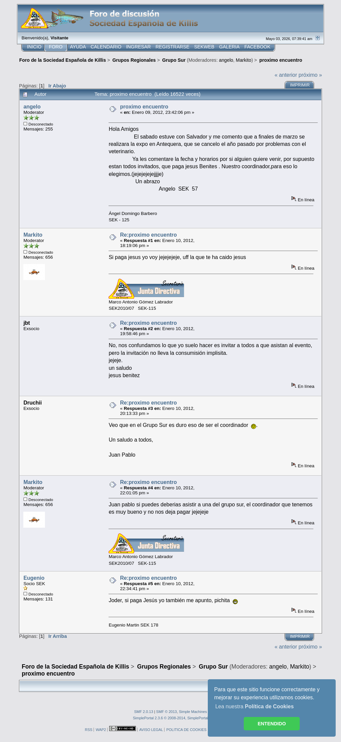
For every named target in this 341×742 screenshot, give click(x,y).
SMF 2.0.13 (143, 712)
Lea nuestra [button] (254, 706)
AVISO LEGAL (151, 730)
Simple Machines (193, 712)
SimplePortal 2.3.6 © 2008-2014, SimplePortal (170, 718)
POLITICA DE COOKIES (186, 730)
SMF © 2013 (166, 712)
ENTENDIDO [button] (272, 723)
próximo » (310, 75)
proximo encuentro (144, 106)
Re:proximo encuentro (148, 235)
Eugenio (33, 578)
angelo (226, 60)
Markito (243, 60)
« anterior (286, 75)
